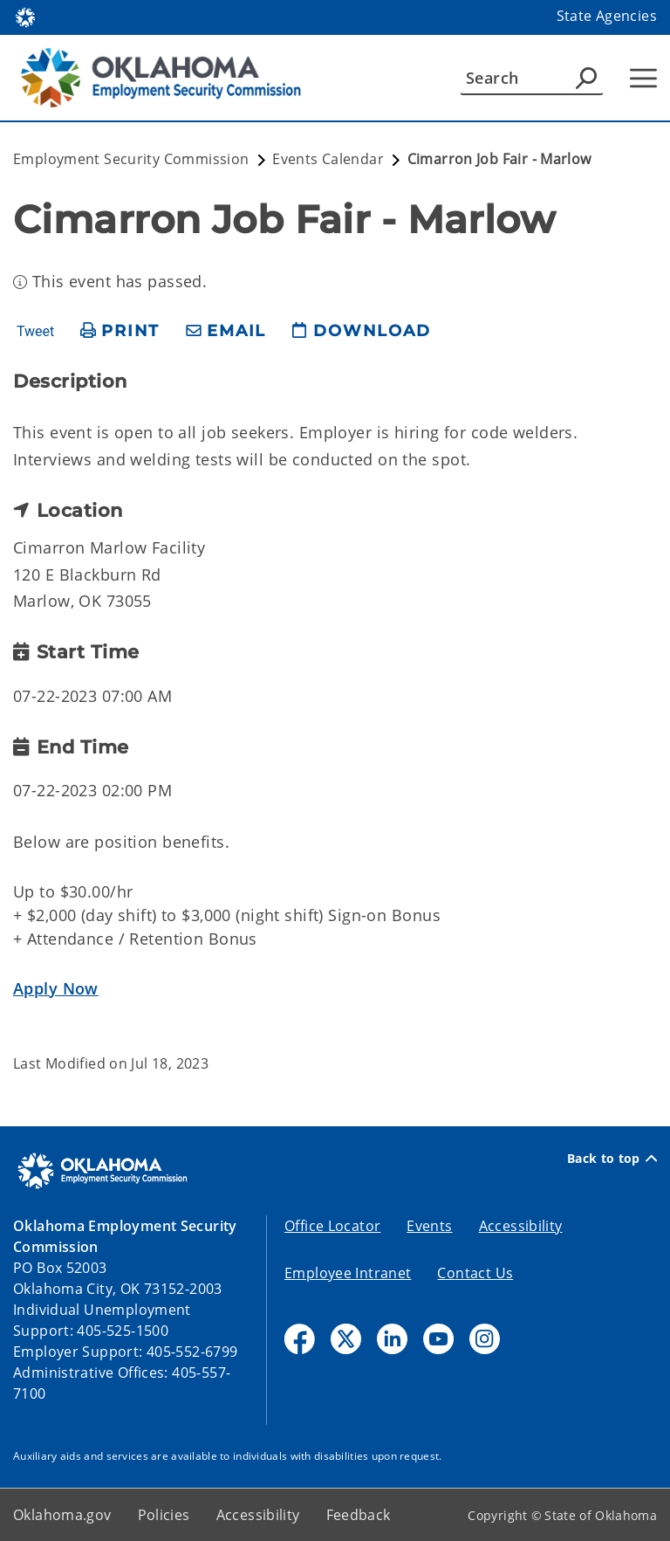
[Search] (532, 77)
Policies (164, 1514)
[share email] (226, 331)
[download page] (361, 331)
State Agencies (607, 15)
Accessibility (521, 1225)
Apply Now (56, 988)
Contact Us (475, 1273)
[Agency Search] (586, 77)
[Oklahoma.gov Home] (25, 16)
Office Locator (332, 1225)
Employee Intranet (347, 1273)
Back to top (612, 1158)
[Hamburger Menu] (643, 78)
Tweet (35, 332)
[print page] (120, 331)
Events (429, 1225)
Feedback (358, 1514)
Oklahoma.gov (62, 1514)
